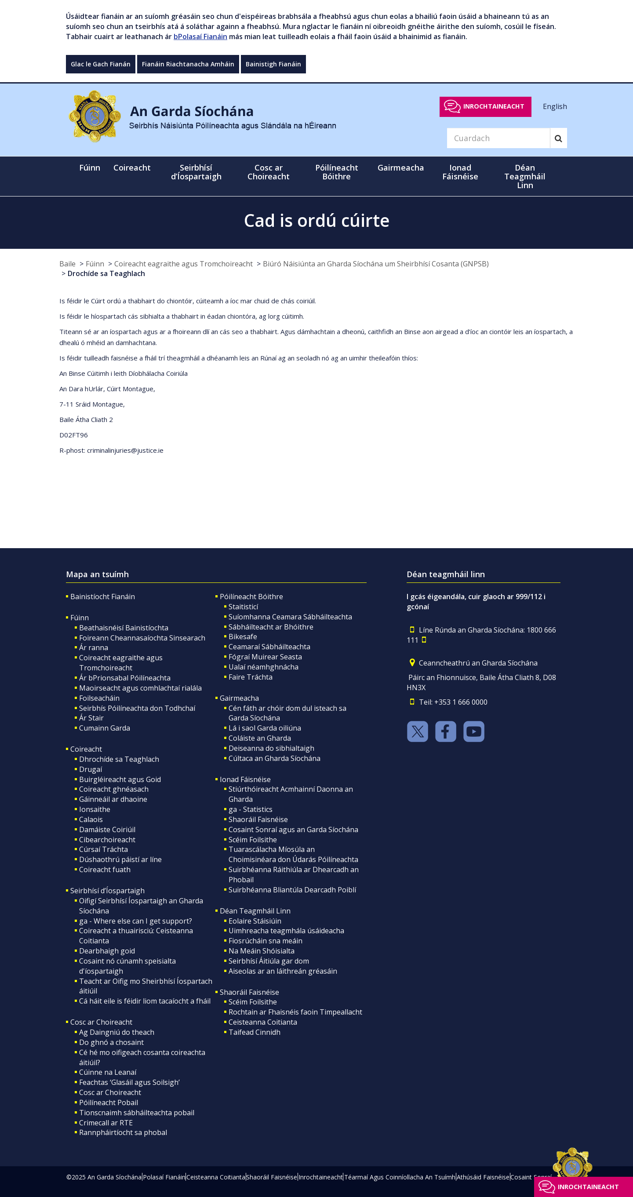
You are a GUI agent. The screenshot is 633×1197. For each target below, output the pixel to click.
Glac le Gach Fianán (101, 64)
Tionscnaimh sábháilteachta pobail (136, 1112)
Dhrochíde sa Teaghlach (119, 759)
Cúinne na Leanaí (107, 1072)
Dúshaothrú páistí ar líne (120, 859)
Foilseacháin (99, 698)
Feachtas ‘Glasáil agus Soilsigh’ (129, 1082)
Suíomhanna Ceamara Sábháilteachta (290, 617)
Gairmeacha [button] (401, 167)
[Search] (498, 138)
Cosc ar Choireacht (101, 1022)
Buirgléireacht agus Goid (120, 779)
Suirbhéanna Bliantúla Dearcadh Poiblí (292, 890)
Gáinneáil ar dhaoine (113, 799)
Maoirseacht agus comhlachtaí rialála (140, 688)
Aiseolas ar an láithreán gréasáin (283, 971)
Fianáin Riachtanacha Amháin (188, 64)
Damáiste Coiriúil (107, 829)
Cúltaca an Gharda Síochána (274, 758)
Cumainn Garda (104, 728)
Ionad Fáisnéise (245, 779)
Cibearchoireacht (107, 839)
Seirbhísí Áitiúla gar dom (269, 961)
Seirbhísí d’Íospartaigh (107, 890)
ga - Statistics (251, 809)
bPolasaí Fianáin (200, 36)
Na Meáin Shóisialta (262, 951)
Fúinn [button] (89, 167)
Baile (67, 264)
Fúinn (95, 264)
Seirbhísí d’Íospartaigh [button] (196, 172)
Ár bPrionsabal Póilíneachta (125, 678)
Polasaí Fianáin (164, 1177)
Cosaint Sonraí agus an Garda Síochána (293, 829)
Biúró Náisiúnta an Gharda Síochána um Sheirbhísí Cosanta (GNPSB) (376, 264)
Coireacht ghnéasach (114, 789)
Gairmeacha (239, 698)
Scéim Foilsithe (253, 839)
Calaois (91, 819)
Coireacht (86, 749)
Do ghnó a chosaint (111, 1042)
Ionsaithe (94, 809)
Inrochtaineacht (493, 106)
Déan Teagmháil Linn (255, 911)
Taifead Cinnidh (254, 1032)
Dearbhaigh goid (107, 951)
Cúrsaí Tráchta (103, 849)
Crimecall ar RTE (106, 1123)
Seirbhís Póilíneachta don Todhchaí (137, 708)
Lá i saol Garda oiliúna (265, 728)
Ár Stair (91, 718)
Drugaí (90, 769)
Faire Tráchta (251, 677)
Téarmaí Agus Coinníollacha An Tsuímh (399, 1177)
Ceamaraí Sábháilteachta (269, 646)
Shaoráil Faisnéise (258, 819)
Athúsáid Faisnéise (483, 1177)
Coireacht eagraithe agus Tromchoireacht (183, 264)
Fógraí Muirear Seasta (265, 657)
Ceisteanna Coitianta (263, 1022)
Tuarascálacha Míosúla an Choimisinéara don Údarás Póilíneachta (293, 854)
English (555, 106)
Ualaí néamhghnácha (263, 667)
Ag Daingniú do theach (116, 1032)
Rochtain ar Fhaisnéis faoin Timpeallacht (295, 1012)
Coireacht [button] (132, 167)
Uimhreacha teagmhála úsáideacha (286, 930)
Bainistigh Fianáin (273, 64)
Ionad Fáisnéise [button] (460, 172)
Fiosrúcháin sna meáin (265, 941)
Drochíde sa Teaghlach (106, 273)
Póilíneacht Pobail (108, 1102)
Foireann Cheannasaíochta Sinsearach (142, 638)
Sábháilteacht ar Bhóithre (271, 627)
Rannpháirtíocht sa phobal (123, 1132)
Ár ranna (93, 647)
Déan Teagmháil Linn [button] (525, 176)
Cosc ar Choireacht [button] (268, 172)
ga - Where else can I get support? (135, 921)
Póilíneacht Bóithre (251, 596)
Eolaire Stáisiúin (255, 921)
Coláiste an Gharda (260, 738)
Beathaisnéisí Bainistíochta (123, 628)
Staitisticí (243, 606)
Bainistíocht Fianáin (102, 596)
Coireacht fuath (105, 869)
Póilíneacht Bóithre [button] (336, 172)
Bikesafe (243, 636)
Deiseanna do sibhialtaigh (271, 748)
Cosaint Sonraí (531, 1177)
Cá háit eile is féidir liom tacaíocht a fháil (145, 1001)
